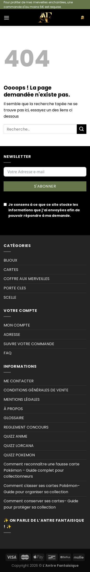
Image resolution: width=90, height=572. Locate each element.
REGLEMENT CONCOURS (26, 427)
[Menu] (6, 17)
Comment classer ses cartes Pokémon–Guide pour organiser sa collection (42, 489)
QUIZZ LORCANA (19, 445)
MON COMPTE (17, 325)
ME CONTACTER (19, 381)
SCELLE (10, 297)
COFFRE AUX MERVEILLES (26, 278)
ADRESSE (12, 334)
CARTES (11, 269)
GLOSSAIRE (14, 418)
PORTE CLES (15, 288)
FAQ (8, 353)
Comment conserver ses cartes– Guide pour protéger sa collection (41, 504)
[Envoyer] (81, 129)
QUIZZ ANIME (15, 436)
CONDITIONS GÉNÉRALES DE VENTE (36, 390)
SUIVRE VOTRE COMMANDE (29, 344)
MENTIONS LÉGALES (22, 399)
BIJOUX (10, 260)
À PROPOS (13, 409)
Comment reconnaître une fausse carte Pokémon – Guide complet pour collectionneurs (41, 470)
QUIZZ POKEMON (19, 455)
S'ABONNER (45, 186)
